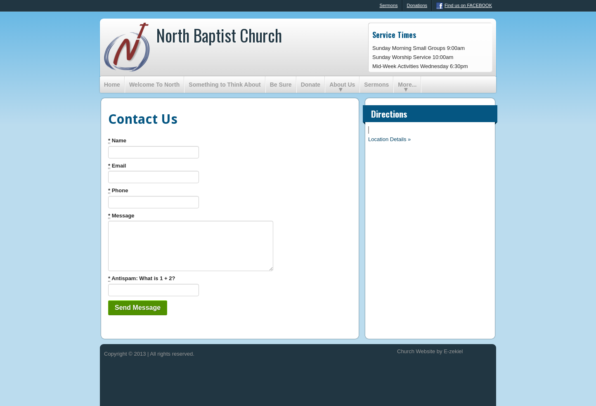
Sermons (384, 5)
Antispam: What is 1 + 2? (141, 278)
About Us (342, 84)
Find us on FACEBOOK (464, 5)
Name (117, 140)
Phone (118, 190)
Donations (417, 5)
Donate (310, 84)
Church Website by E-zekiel (430, 351)
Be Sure (281, 84)
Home (112, 84)
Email (117, 166)
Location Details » (389, 139)
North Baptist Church (219, 35)
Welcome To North (154, 84)
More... (407, 84)
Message (121, 215)
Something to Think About (224, 84)
